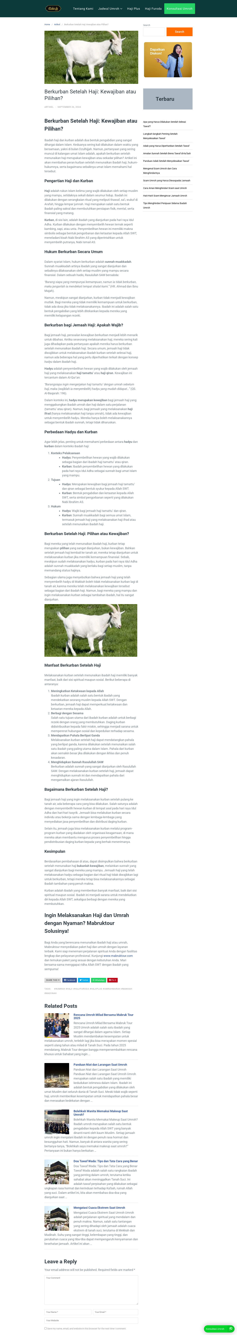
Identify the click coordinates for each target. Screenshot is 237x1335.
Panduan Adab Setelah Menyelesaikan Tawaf (166, 161)
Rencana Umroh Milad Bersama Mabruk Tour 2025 (103, 1016)
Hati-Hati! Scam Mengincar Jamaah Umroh (165, 195)
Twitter (84, 980)
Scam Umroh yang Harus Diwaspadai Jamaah (166, 180)
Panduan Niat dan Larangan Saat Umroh (100, 1064)
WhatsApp (99, 980)
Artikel (57, 24)
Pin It (112, 980)
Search (146, 25)
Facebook (69, 980)
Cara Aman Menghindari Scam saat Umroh (165, 188)
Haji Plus (133, 8)
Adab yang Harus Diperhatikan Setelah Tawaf (166, 146)
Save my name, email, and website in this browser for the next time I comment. (86, 1328)
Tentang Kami (83, 8)
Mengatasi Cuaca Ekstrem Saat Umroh (99, 1207)
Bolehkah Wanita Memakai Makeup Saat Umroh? (101, 1112)
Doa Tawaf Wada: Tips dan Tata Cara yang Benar (106, 1161)
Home (47, 24)
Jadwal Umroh (110, 8)
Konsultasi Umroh (180, 8)
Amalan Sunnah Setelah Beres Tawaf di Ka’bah (167, 153)
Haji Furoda (153, 8)
